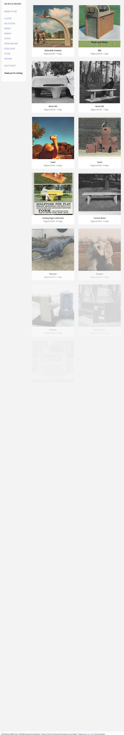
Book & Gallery (9, 48)
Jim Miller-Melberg (12, 3)
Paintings (7, 28)
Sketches (7, 38)
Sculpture (8, 18)
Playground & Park (11, 43)
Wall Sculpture (9, 23)
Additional (8, 58)
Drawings (8, 33)
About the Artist (10, 65)
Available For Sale (10, 11)
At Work (7, 53)
